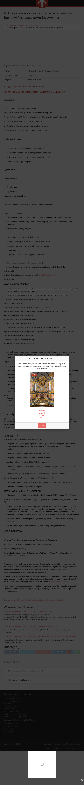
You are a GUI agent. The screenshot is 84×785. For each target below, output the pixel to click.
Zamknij (42, 425)
